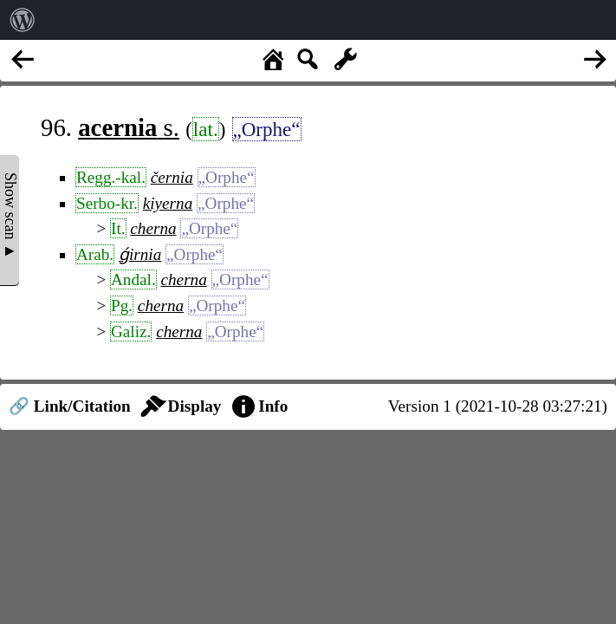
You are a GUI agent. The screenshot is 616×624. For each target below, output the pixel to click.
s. (128, 127)
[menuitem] (22, 20)
